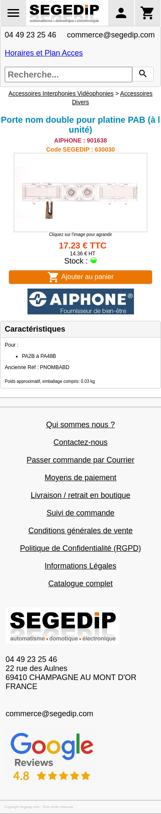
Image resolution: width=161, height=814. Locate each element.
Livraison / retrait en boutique (80, 495)
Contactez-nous (80, 442)
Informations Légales (80, 566)
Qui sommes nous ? (80, 424)
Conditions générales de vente (80, 530)
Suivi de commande (80, 513)
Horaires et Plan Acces (44, 53)
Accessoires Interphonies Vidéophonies (61, 93)
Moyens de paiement (80, 477)
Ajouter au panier (80, 277)
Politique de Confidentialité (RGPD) (80, 548)
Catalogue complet (80, 583)
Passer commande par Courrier (80, 460)
